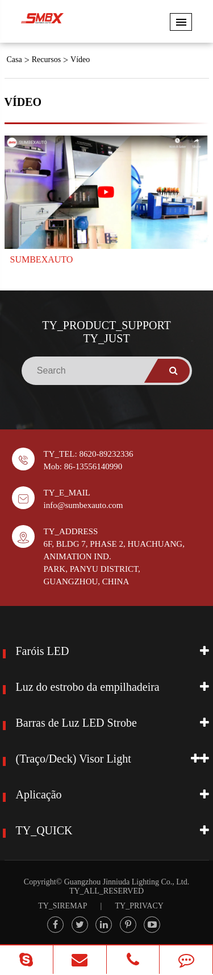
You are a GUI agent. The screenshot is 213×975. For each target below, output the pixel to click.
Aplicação (39, 794)
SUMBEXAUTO (41, 259)
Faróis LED (42, 651)
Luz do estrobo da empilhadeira (88, 687)
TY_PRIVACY (139, 906)
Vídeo (80, 59)
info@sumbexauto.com (83, 505)
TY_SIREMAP (62, 906)
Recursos (46, 59)
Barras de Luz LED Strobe (76, 722)
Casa (14, 59)
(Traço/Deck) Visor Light (73, 758)
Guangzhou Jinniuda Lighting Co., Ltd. (126, 882)
